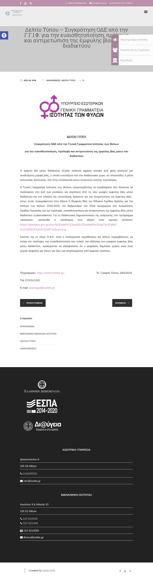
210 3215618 (28, 518)
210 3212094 (29, 523)
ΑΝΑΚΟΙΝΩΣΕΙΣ (53, 80)
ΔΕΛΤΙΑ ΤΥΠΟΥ (68, 80)
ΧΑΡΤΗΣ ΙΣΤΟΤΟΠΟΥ (121, 3)
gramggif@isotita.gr (42, 287)
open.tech (49, 570)
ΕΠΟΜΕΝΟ (120, 303)
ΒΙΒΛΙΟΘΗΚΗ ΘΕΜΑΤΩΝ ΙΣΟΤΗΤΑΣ (38, 334)
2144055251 (28, 473)
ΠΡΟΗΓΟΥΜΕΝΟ (34, 303)
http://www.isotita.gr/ (51, 273)
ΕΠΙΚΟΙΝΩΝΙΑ (27, 326)
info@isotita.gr (99, 3)
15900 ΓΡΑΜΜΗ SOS (77, 3)
